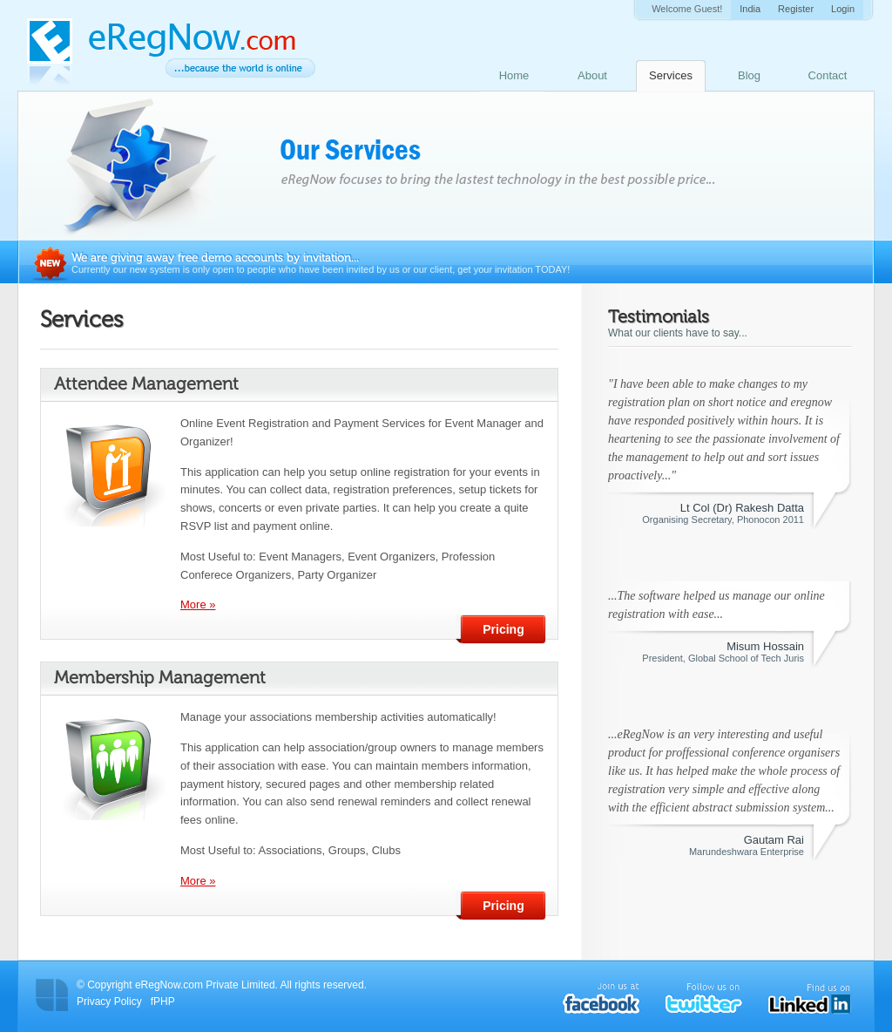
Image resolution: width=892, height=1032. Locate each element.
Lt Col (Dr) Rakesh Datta (742, 507)
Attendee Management (146, 383)
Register (796, 8)
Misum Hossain (765, 646)
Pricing (503, 629)
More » (197, 604)
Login (843, 8)
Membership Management (160, 677)
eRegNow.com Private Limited (205, 985)
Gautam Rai (774, 839)
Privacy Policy (109, 1001)
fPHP (163, 1001)
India (750, 8)
